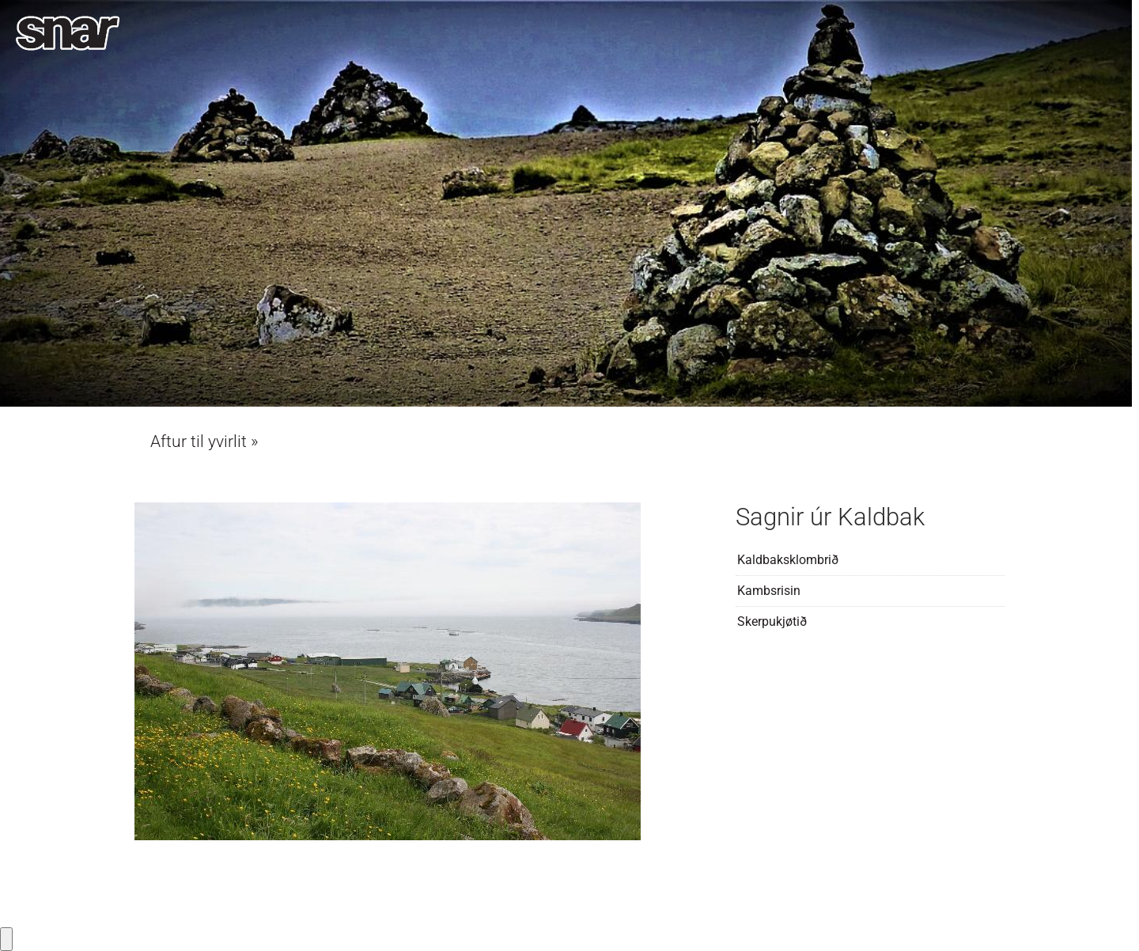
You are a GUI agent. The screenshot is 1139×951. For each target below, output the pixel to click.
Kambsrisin (768, 590)
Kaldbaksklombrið (787, 559)
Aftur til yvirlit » (204, 441)
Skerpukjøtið (772, 621)
